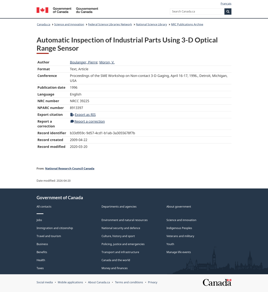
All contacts (44, 206)
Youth (170, 244)
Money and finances (115, 268)
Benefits (42, 252)
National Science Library (151, 24)
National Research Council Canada (69, 168)
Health (41, 260)
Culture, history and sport (118, 236)
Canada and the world (116, 260)
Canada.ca (43, 24)
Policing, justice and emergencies (123, 244)
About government (178, 206)
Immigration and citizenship (55, 228)
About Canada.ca (99, 282)
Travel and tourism (49, 236)
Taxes (40, 268)
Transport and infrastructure (120, 252)
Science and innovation (69, 24)
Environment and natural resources (125, 220)
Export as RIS (83, 114)
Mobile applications (70, 282)
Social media (45, 282)
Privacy (152, 282)
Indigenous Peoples (179, 228)
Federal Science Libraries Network (110, 24)
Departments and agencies (119, 206)
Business (42, 244)
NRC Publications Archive (187, 24)
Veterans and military (180, 236)
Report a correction (87, 121)
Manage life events (178, 252)
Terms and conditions (129, 282)
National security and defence (121, 228)
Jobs (39, 220)
